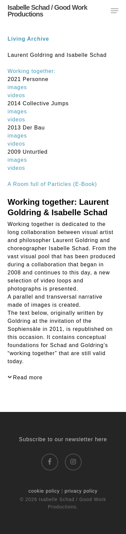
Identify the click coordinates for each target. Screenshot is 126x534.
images (17, 87)
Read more (28, 377)
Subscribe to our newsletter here (63, 439)
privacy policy (81, 491)
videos (16, 95)
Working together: (32, 71)
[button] (114, 10)
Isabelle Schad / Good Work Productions (47, 10)
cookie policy (44, 491)
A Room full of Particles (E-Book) (52, 184)
